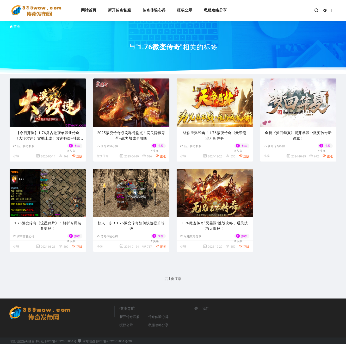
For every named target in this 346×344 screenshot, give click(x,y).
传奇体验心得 (154, 10)
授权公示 (184, 10)
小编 (16, 156)
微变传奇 (102, 156)
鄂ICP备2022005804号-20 (114, 341)
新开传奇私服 (119, 10)
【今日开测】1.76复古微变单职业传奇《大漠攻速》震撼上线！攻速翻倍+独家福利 (47, 136)
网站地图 (86, 341)
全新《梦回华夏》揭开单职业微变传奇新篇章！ (298, 136)
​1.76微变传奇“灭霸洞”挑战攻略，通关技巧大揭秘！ (215, 226)
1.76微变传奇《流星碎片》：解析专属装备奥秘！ (47, 226)
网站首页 (88, 10)
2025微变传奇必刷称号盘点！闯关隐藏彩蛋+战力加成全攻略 (131, 136)
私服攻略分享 (215, 10)
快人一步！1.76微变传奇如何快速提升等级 (131, 226)
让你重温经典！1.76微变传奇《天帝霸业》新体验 (215, 136)
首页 (16, 26)
